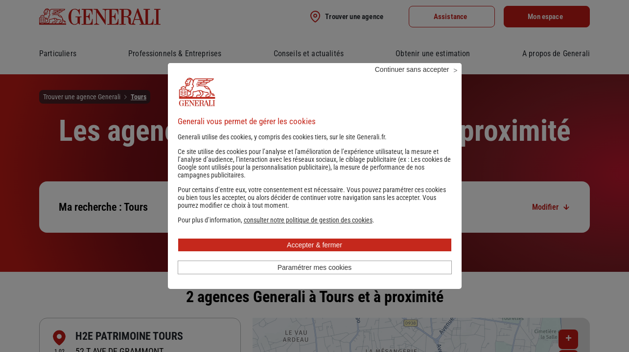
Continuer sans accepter (412, 83)
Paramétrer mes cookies (315, 281)
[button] (308, 233)
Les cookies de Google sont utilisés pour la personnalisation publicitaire (314, 176)
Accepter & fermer (314, 258)
